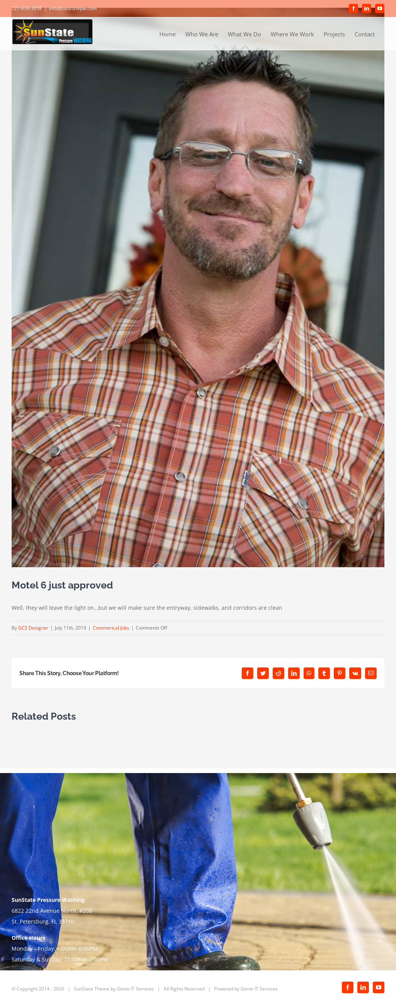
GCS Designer (33, 627)
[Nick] (198, 287)
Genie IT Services (135, 988)
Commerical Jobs (111, 627)
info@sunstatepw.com (73, 8)
